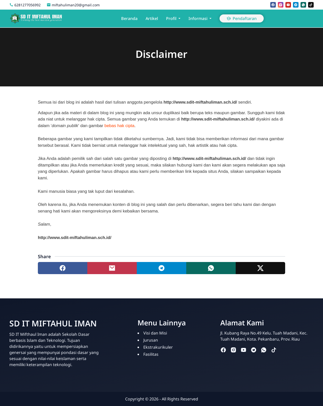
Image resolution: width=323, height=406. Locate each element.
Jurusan (150, 340)
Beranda (129, 18)
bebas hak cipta (119, 125)
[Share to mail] (112, 268)
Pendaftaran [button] (242, 18)
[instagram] (280, 5)
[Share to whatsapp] (211, 268)
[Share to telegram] (161, 268)
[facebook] (273, 5)
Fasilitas (150, 354)
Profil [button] (171, 18)
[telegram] (296, 5)
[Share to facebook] (62, 268)
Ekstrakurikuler (158, 347)
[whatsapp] (303, 5)
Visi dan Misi (155, 333)
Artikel (152, 18)
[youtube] (288, 5)
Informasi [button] (198, 18)
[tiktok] (311, 5)
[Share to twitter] (260, 268)
